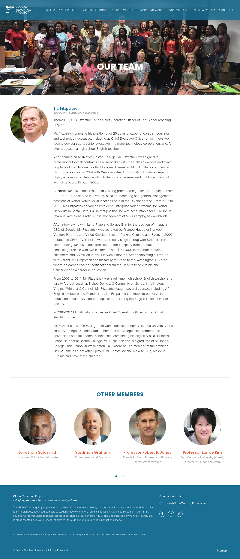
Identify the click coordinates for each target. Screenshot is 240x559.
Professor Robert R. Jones (147, 452)
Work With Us (177, 10)
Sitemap (221, 550)
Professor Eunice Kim (202, 452)
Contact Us (226, 10)
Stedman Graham (92, 452)
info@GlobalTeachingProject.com (186, 503)
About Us (46, 10)
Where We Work (151, 10)
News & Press (203, 10)
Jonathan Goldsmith (37, 452)
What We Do (67, 10)
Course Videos (122, 10)
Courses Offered (94, 10)
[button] (116, 476)
